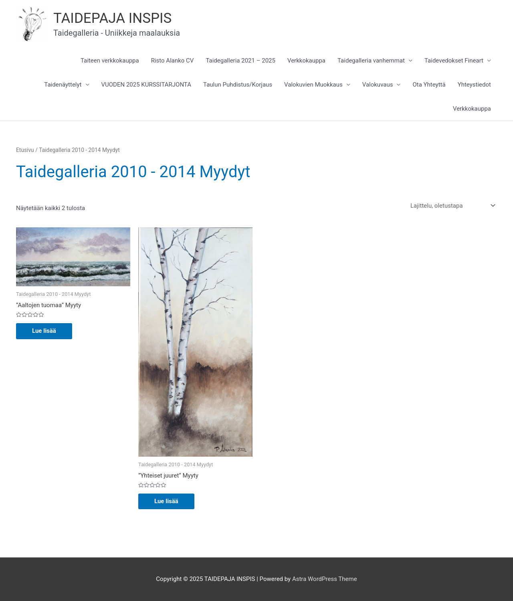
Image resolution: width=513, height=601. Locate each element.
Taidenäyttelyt (62, 84)
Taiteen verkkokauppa (110, 60)
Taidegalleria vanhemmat (371, 60)
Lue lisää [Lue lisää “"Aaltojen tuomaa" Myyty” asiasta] (44, 330)
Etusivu (25, 150)
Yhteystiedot (474, 84)
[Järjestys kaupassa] (451, 205)
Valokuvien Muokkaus (313, 84)
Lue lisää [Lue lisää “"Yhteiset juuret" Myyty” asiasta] (166, 501)
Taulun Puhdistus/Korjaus (237, 84)
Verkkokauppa (306, 60)
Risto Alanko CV (172, 60)
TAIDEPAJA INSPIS (112, 18)
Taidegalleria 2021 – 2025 (240, 60)
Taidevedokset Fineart (453, 60)
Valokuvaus (377, 84)
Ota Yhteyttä (428, 84)
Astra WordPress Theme (324, 579)
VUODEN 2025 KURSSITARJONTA (146, 84)
